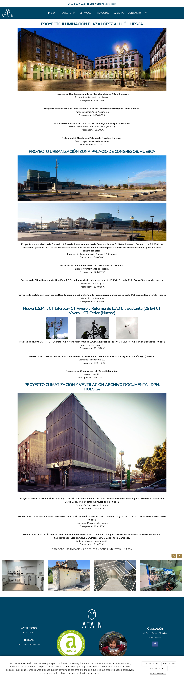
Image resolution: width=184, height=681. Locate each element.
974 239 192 (76, 3)
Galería (119, 12)
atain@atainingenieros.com (101, 3)
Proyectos (102, 12)
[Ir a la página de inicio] (7, 13)
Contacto (134, 12)
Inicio (51, 12)
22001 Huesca (155, 637)
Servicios (85, 12)
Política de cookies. (158, 674)
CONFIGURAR (169, 664)
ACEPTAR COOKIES (158, 668)
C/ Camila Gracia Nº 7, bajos (155, 633)
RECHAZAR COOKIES (151, 664)
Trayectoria (67, 12)
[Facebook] (146, 13)
